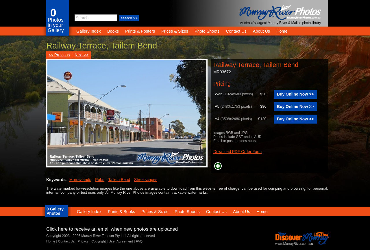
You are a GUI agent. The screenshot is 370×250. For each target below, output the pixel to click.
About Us (261, 31)
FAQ (139, 241)
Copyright (98, 241)
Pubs (99, 180)
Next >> (81, 55)
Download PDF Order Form (237, 152)
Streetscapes (145, 180)
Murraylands (80, 180)
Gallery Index (88, 31)
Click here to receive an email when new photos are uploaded (112, 229)
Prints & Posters (140, 31)
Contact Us (236, 31)
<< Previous (59, 55)
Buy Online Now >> (295, 94)
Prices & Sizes (174, 31)
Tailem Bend (119, 180)
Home (281, 31)
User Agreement (121, 241)
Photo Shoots (207, 31)
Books (113, 31)
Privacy (82, 241)
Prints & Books (121, 211)
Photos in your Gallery (56, 25)
